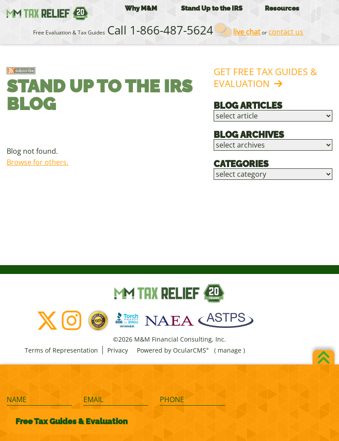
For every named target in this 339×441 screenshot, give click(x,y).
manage (229, 350)
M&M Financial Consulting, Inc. (47, 13)
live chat (246, 31)
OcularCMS (191, 350)
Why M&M (141, 8)
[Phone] (192, 400)
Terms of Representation (61, 350)
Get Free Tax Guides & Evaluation (265, 77)
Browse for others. (37, 162)
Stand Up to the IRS (211, 8)
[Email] (115, 400)
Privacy (117, 350)
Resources (282, 8)
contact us (285, 32)
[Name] (39, 400)
